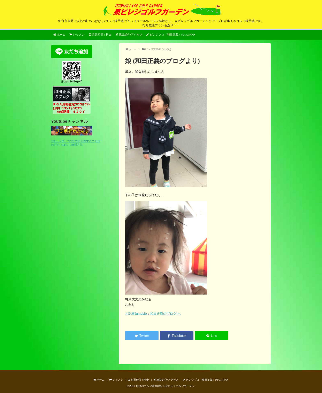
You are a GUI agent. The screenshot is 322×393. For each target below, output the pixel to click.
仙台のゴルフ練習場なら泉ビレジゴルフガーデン (165, 385)
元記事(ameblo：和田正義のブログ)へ (153, 313)
